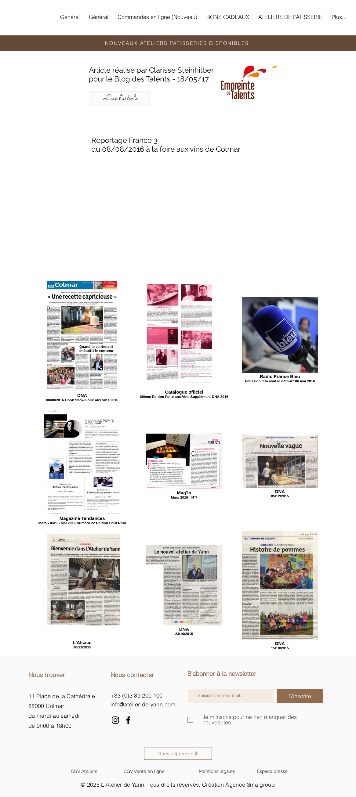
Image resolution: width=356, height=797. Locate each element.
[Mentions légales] (217, 771)
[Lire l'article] (120, 99)
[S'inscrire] (300, 696)
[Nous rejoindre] (178, 754)
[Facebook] (128, 720)
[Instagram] (115, 720)
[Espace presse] (272, 771)
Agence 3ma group (250, 784)
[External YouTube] (178, 209)
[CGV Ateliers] (84, 771)
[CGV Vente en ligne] (144, 771)
